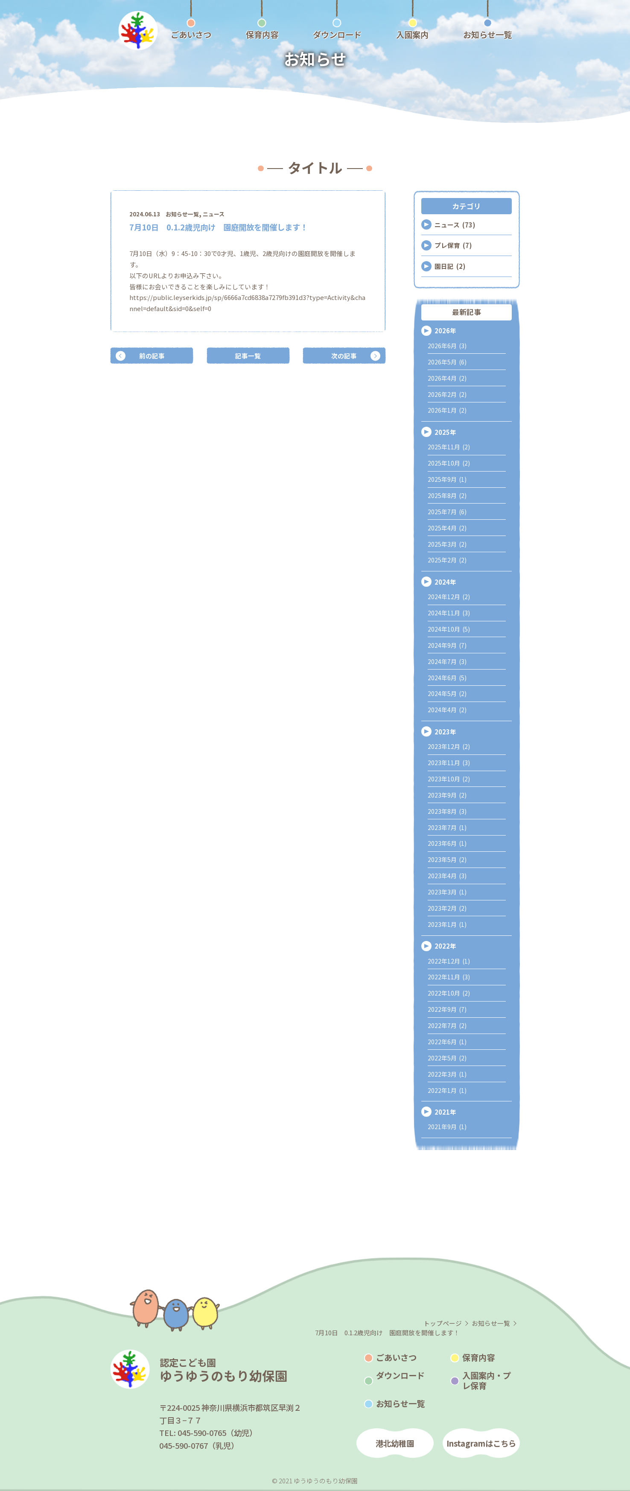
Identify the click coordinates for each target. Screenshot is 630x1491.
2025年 (445, 432)
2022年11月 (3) (449, 977)
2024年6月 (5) (447, 677)
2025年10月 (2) (449, 463)
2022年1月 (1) (447, 1090)
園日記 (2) (450, 266)
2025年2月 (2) (447, 560)
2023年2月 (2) (447, 908)
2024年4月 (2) (447, 709)
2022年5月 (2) (447, 1058)
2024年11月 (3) (449, 613)
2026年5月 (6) (447, 362)
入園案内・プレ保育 (486, 1380)
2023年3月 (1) (447, 892)
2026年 (445, 330)
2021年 (445, 1111)
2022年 (445, 945)
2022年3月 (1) (447, 1074)
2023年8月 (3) (447, 811)
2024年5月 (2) (447, 693)
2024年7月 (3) (447, 661)
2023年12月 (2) (449, 746)
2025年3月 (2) (447, 544)
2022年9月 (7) (447, 1009)
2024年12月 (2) (449, 596)
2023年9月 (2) (447, 795)
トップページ (442, 1323)
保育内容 (478, 1357)
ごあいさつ (396, 1357)
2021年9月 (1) (447, 1126)
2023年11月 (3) (449, 762)
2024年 (445, 581)
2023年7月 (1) (447, 827)
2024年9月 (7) (447, 645)
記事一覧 (248, 355)
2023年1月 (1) (447, 924)
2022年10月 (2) (449, 993)
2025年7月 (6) (447, 511)
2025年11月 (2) (449, 447)
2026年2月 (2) (447, 394)
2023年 (445, 731)
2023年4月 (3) (447, 875)
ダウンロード (400, 1375)
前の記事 (152, 355)
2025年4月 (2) (447, 528)
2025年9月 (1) (447, 479)
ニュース (214, 214)
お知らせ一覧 (182, 214)
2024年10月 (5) (449, 629)
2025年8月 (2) (447, 495)
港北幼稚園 (395, 1443)
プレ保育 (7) (453, 245)
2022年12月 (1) (449, 961)
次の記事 (344, 355)
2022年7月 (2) (447, 1025)
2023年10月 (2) (449, 779)
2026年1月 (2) (447, 410)
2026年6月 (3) (447, 345)
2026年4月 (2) (447, 378)
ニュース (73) (455, 224)
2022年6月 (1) (447, 1041)
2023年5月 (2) (447, 859)
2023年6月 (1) (447, 843)
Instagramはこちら (481, 1443)
